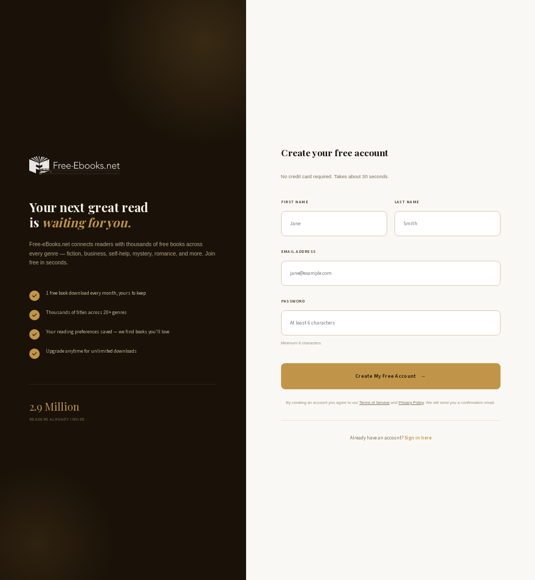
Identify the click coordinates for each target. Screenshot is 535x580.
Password (293, 301)
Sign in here (418, 438)
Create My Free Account (390, 376)
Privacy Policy (411, 402)
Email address (298, 251)
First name (295, 202)
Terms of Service (374, 402)
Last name (407, 202)
